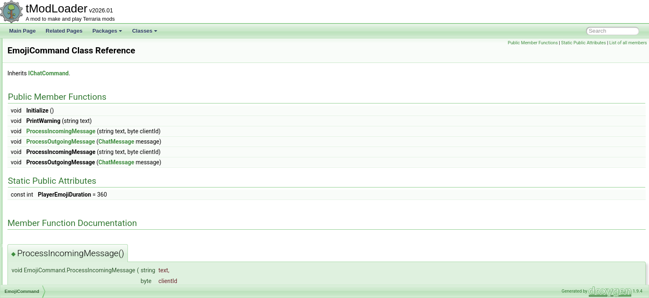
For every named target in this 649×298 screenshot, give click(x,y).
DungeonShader (45, 102)
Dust (32, 111)
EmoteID (37, 211)
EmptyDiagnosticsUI (49, 247)
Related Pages (64, 31)
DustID (35, 120)
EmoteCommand (46, 202)
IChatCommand (152, 73)
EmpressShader (45, 238)
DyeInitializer (41, 138)
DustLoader (40, 129)
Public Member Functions (533, 43)
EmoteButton (41, 193)
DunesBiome (41, 84)
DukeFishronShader (49, 65)
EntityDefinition (43, 284)
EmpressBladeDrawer (51, 229)
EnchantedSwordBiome (53, 266)
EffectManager (43, 156)
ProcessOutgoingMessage (164, 141)
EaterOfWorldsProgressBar (57, 147)
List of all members (628, 43)
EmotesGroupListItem (51, 220)
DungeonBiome (44, 93)
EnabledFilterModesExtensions (61, 257)
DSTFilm (37, 56)
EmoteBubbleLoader (49, 184)
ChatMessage (220, 141)
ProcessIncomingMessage (164, 131)
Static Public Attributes (583, 43)
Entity (33, 275)
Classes (144, 31)
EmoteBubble (42, 175)
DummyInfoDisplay (48, 74)
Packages (107, 31)
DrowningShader (45, 47)
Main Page (22, 31)
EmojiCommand (44, 165)
